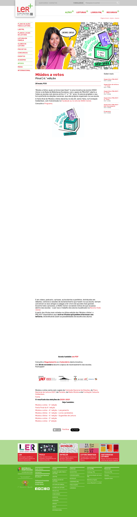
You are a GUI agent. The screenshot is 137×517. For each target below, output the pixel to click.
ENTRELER (73, 478)
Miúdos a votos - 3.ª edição (46, 418)
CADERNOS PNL (74, 481)
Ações (112, 18)
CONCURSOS (23, 53)
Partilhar (65, 429)
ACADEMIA (22, 60)
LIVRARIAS (73, 488)
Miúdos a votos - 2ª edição (46, 421)
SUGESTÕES (73, 472)
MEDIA (20, 67)
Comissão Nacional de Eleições (77, 390)
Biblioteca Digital (92, 480)
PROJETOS (22, 49)
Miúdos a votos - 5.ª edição (46, 405)
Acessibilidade (39, 482)
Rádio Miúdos (73, 392)
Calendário (65, 362)
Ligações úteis (108, 478)
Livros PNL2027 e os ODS (94, 483)
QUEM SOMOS (43, 3)
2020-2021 (65, 400)
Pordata (62, 392)
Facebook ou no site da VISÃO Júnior (76, 101)
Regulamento (50, 362)
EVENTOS (21, 56)
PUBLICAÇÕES (74, 485)
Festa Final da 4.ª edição (45, 408)
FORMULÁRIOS (78, 3)
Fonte (37, 397)
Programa (48, 104)
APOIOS (21, 63)
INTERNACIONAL (24, 70)
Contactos (38, 472)
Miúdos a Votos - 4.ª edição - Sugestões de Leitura (55, 416)
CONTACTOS (53, 3)
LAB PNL (21, 29)
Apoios (117, 18)
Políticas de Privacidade (42, 480)
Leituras (72, 469)
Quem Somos (39, 469)
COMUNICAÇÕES (74, 475)
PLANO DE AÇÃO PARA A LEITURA (24, 25)
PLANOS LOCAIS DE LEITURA (24, 34)
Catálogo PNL (91, 472)
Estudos (106, 475)
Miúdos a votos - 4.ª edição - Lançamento (52, 410)
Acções (54, 469)
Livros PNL (90, 469)
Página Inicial (105, 18)
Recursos (107, 469)
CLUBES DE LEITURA (22, 45)
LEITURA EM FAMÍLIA (22, 39)
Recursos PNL (108, 472)
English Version (39, 484)
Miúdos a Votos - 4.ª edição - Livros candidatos (54, 413)
